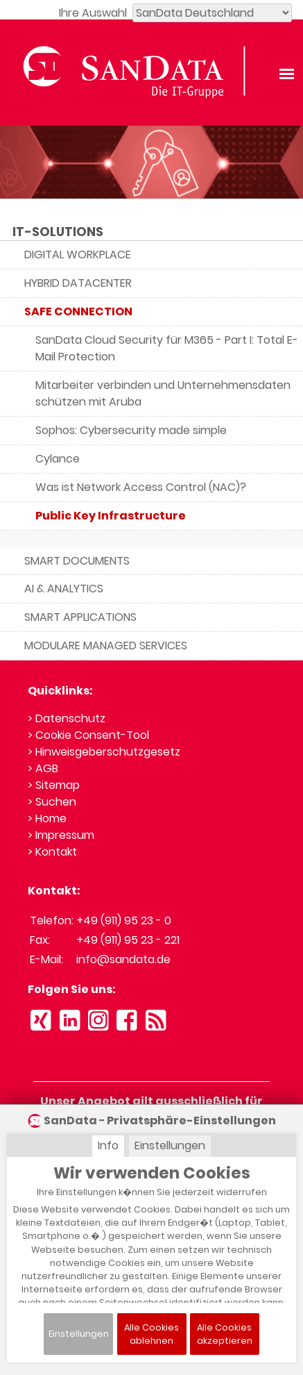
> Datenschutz (66, 718)
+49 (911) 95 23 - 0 (123, 920)
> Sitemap (54, 785)
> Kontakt (52, 852)
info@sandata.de (123, 959)
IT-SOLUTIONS (57, 232)
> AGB (43, 768)
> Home (47, 818)
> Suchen (52, 802)
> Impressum (61, 835)
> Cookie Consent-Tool (88, 735)
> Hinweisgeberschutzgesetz (104, 752)
